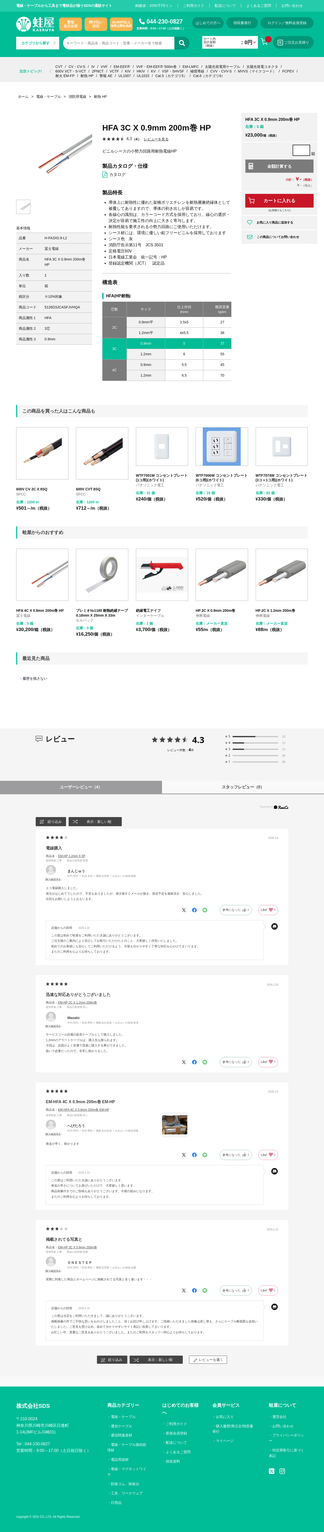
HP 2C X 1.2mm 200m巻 (275, 610)
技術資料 (173, 1461)
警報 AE (105, 76)
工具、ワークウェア (127, 1493)
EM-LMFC (191, 67)
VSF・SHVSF (173, 71)
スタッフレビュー (243, 787)
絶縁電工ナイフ (148, 610)
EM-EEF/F (122, 67)
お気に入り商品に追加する (275, 222)
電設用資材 (120, 1459)
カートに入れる (279, 200)
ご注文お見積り (293, 42)
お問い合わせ (292, 6)
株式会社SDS (33, 1406)
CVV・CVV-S (221, 71)
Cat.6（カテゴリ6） (209, 76)
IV (93, 67)
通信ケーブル (121, 1426)
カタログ (117, 174)
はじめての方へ (208, 23)
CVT (59, 67)
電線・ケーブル (123, 1417)
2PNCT (98, 71)
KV (153, 71)
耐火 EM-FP (64, 76)
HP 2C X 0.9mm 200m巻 (215, 610)
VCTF (114, 71)
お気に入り (225, 1417)
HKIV (141, 71)
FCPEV (288, 71)
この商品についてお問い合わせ (278, 237)
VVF (104, 67)
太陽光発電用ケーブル (222, 67)
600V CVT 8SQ (88, 489)
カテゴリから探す (38, 43)
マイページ (225, 1441)
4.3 (198, 740)
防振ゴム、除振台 (125, 1484)
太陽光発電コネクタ (262, 67)
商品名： (65, 856)
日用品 (116, 1503)
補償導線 (197, 71)
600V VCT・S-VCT (70, 71)
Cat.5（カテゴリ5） (171, 76)
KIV (128, 71)
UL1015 (143, 76)
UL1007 (124, 76)
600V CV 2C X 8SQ (31, 489)
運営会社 (279, 1417)
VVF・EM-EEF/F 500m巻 (156, 67)
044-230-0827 (165, 21)
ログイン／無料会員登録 (287, 23)
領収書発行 (242, 23)
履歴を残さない (35, 678)
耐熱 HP (86, 76)
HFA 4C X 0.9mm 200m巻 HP (40, 610)
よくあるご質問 (258, 6)
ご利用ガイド (193, 6)
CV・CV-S (77, 67)
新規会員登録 (176, 1433)
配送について (225, 6)
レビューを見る (156, 139)
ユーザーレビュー (81, 787)
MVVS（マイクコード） (257, 71)
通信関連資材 (121, 1435)
